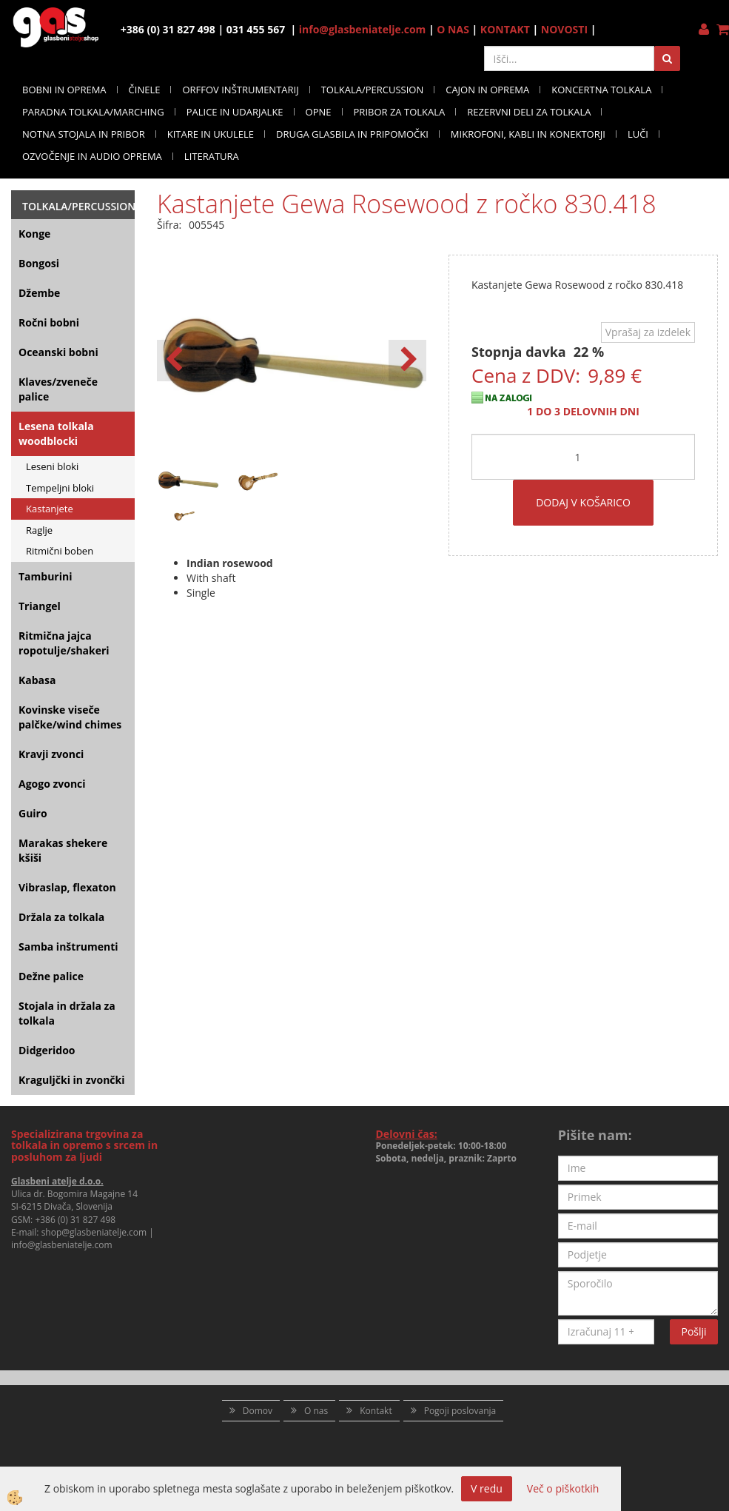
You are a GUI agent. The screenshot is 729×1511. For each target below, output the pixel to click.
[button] (407, 360)
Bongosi (39, 263)
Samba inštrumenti (68, 946)
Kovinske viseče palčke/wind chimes (70, 717)
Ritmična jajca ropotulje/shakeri (64, 643)
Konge (34, 234)
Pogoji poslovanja (460, 1410)
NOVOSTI (564, 29)
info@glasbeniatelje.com (362, 29)
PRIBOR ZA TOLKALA (400, 111)
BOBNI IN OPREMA (64, 89)
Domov (257, 1410)
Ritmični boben (59, 550)
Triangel (40, 606)
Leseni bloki (52, 466)
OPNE (319, 111)
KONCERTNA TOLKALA (601, 89)
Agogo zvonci (52, 784)
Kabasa (37, 680)
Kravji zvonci (51, 754)
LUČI (638, 134)
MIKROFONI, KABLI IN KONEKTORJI (528, 134)
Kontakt (376, 1410)
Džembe (39, 293)
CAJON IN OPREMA (487, 89)
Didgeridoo (47, 1050)
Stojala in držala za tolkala (67, 1013)
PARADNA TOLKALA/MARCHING (93, 111)
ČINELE (145, 89)
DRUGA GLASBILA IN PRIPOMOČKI (352, 134)
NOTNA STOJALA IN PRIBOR (83, 134)
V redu (487, 1488)
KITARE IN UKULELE (210, 134)
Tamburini (45, 576)
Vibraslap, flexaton (67, 887)
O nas (316, 1410)
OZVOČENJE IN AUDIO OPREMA (92, 156)
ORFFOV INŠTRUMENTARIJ (240, 89)
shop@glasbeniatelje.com (94, 1232)
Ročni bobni (49, 322)
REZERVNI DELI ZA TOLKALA (529, 111)
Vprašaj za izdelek (648, 332)
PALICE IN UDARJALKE (235, 111)
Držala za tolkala (61, 917)
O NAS (453, 29)
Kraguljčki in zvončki (71, 1080)
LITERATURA (211, 156)
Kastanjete (49, 508)
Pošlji (694, 1331)
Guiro (33, 813)
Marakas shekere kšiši (63, 850)
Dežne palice (51, 976)
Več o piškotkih (563, 1488)
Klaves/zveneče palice (58, 389)
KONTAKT (505, 29)
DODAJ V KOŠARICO (583, 502)
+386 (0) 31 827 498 (75, 1219)
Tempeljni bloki (60, 488)
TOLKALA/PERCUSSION (372, 89)
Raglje (39, 530)
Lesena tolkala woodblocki (56, 433)
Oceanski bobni (58, 352)
